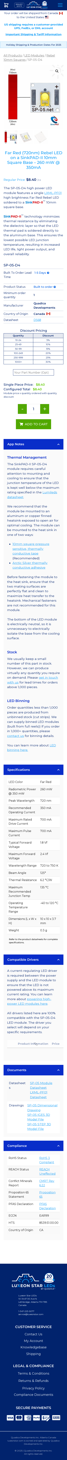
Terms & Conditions (33, 1373)
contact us (15, 736)
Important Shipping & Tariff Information (33, 34)
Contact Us (33, 1334)
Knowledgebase (34, 1347)
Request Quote (19, 5)
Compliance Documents (33, 1395)
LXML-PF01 (53, 193)
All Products (13, 55)
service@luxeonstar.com (30, 1314)
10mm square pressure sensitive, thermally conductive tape (31, 548)
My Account (33, 1341)
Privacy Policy (33, 1388)
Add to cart (36, 424)
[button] (57, 71)
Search (50, 5)
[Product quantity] (33, 409)
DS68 (37, 320)
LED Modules (34, 55)
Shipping (33, 1354)
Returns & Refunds (33, 1381)
